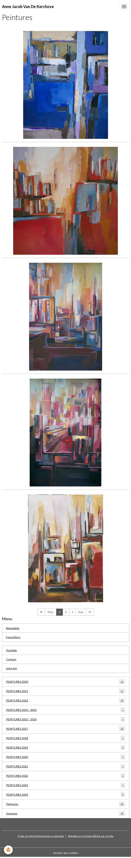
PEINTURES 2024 (65, 794)
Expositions (13, 637)
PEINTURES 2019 (65, 747)
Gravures (65, 813)
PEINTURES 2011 (65, 691)
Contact (11, 659)
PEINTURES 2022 (65, 775)
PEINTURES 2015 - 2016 (65, 719)
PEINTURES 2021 (65, 766)
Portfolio (11, 650)
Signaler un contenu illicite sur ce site (91, 836)
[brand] (28, 6)
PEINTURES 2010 (65, 681)
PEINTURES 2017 (65, 728)
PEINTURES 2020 (65, 757)
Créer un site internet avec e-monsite (40, 836)
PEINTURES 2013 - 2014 (65, 710)
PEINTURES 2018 (65, 738)
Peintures (65, 804)
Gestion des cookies (65, 852)
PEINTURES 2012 (65, 700)
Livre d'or (11, 668)
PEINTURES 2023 (65, 785)
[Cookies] (8, 849)
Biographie (12, 628)
